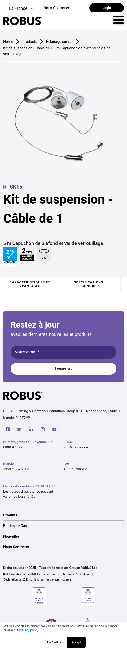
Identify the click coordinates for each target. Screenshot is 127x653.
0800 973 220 (13, 447)
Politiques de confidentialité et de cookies (29, 574)
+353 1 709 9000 (16, 469)
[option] (63, 515)
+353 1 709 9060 (77, 469)
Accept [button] (76, 642)
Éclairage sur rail (59, 41)
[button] (18, 8)
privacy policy (28, 630)
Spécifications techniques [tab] (88, 284)
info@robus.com (76, 447)
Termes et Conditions (76, 574)
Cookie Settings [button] (52, 642)
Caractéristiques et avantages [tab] (30, 284)
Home (8, 41)
